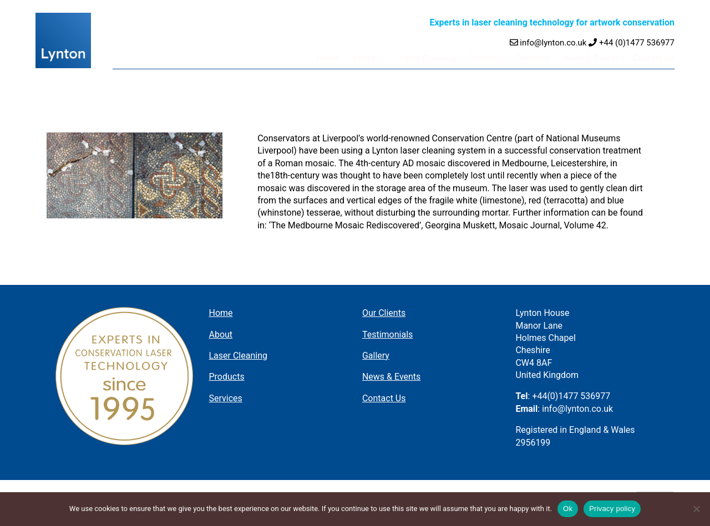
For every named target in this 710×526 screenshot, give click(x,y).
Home (336, 58)
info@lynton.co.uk (548, 43)
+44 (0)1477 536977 (631, 43)
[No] (696, 508)
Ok (567, 508)
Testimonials (387, 334)
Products (491, 58)
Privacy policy (612, 508)
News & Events (593, 58)
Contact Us (653, 58)
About (372, 58)
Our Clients (383, 313)
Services (537, 58)
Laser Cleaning (434, 58)
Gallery (375, 355)
